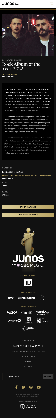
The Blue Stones (9, 74)
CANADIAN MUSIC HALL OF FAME (28, 346)
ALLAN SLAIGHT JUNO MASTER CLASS (28, 351)
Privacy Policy (28, 356)
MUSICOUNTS (28, 341)
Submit (47, 376)
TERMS (28, 361)
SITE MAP (28, 366)
